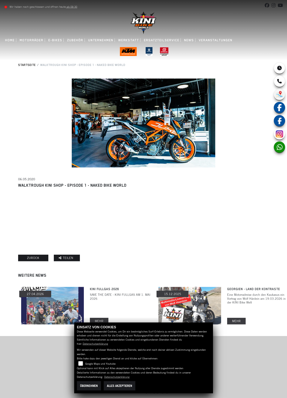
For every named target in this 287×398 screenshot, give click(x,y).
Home (10, 40)
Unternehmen (100, 40)
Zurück (34, 258)
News (189, 40)
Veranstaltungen (215, 40)
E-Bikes (55, 40)
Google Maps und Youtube (100, 363)
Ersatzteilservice (161, 40)
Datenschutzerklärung (95, 343)
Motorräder (32, 40)
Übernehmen (89, 386)
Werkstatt (128, 40)
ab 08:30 (71, 6)
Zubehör (75, 40)
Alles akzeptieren (119, 386)
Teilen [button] (67, 258)
